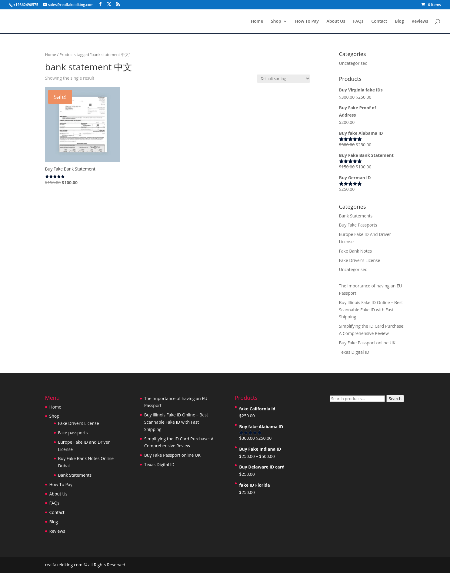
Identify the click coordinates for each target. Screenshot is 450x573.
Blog (399, 21)
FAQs (358, 21)
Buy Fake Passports (358, 225)
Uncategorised (353, 63)
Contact (379, 21)
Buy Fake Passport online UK (367, 343)
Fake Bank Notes (355, 251)
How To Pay (306, 21)
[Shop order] (283, 79)
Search (395, 398)
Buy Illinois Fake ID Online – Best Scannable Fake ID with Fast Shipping (371, 310)
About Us (335, 21)
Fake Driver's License (359, 260)
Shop (276, 21)
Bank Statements (356, 216)
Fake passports (73, 433)
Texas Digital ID (354, 352)
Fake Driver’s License (78, 423)
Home (257, 21)
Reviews (420, 21)
